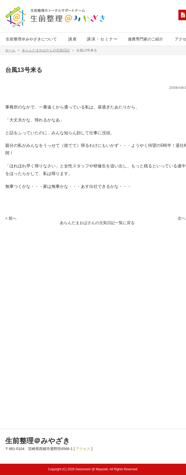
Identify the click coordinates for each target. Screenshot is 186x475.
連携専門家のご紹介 (145, 39)
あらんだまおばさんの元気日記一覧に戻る (97, 222)
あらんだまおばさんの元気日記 (48, 50)
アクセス (83, 449)
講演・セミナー (102, 39)
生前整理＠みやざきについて (31, 39)
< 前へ (11, 218)
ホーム (12, 50)
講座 (72, 39)
